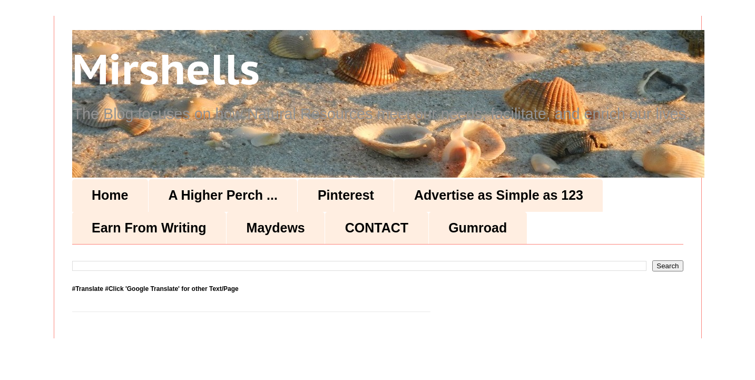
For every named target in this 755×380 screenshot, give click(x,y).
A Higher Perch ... (222, 195)
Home (110, 195)
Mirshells (166, 69)
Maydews (276, 227)
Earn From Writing (149, 227)
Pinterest (346, 195)
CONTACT (376, 227)
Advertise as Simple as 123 (498, 195)
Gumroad (477, 227)
